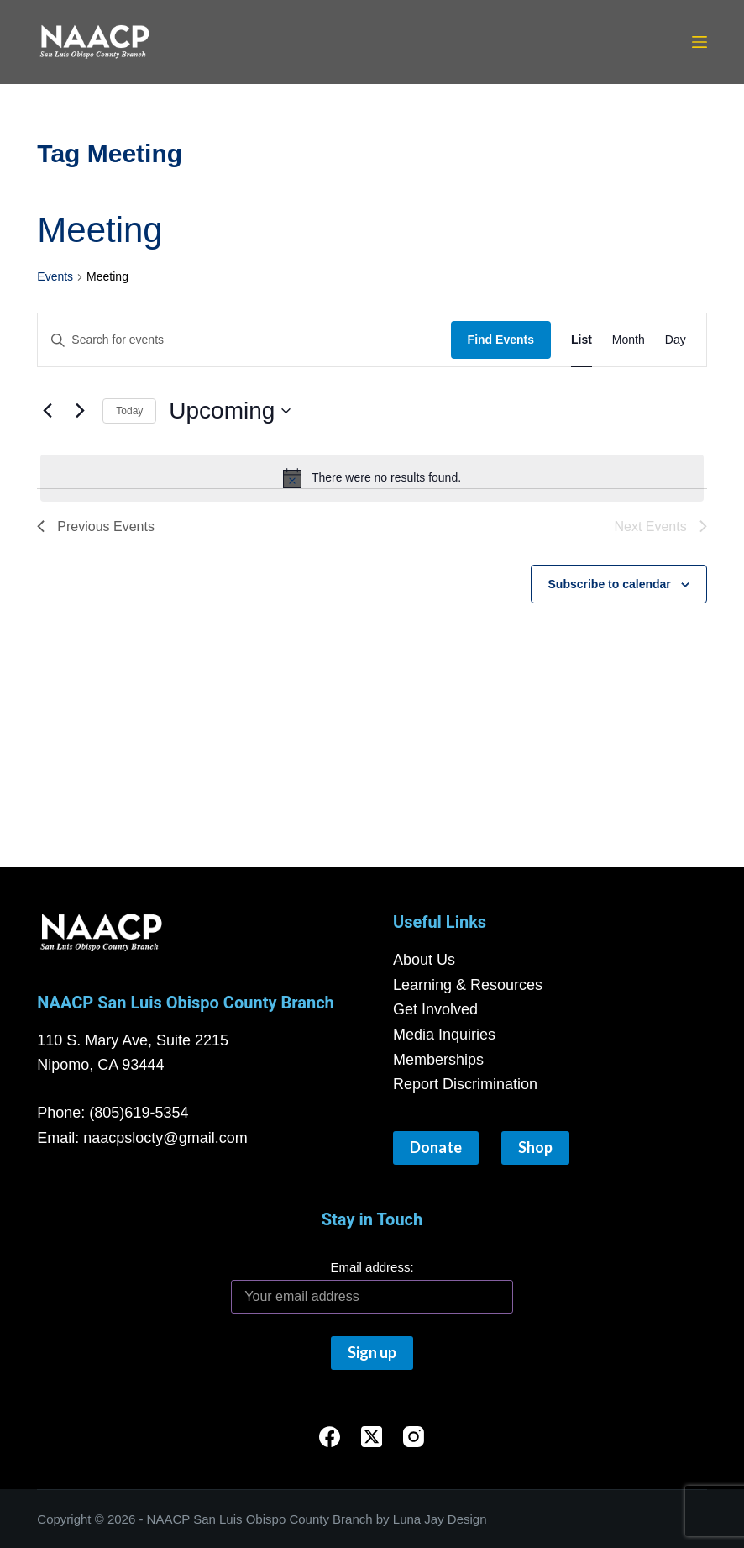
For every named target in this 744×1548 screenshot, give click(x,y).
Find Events (501, 339)
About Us (424, 959)
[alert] (371, 478)
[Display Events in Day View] (675, 339)
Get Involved (435, 1009)
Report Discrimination (465, 1084)
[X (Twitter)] (371, 1436)
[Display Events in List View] (581, 339)
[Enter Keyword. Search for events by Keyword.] (244, 339)
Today (129, 411)
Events (55, 276)
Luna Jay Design (440, 1519)
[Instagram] (413, 1436)
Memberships (438, 1059)
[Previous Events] (47, 411)
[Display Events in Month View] (628, 339)
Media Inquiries (444, 1034)
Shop (535, 1147)
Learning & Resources (467, 985)
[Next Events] (80, 411)
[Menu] (699, 42)
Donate (436, 1147)
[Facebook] (329, 1436)
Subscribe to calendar (609, 584)
